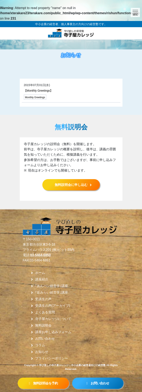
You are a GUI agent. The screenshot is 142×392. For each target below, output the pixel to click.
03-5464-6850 (40, 255)
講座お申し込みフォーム (53, 332)
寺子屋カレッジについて (53, 319)
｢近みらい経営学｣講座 (51, 292)
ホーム (40, 272)
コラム (40, 345)
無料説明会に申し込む (71, 185)
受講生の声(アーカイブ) (52, 305)
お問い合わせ (45, 338)
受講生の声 (43, 299)
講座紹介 (41, 279)
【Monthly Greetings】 (38, 90)
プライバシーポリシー (51, 358)
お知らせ (41, 352)
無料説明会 (43, 325)
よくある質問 (45, 312)
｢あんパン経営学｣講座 (51, 286)
